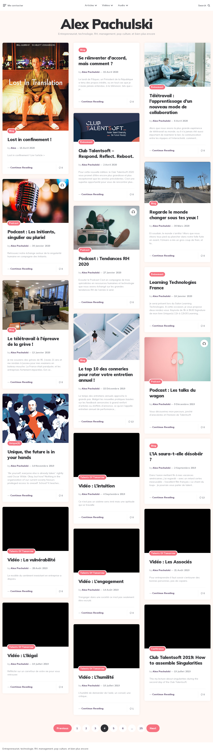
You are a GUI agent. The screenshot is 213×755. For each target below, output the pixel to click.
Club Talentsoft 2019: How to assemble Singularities (177, 660)
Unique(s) (14, 443)
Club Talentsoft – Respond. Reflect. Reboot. (106, 153)
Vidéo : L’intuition (97, 486)
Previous (62, 728)
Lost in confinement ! (29, 139)
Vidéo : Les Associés (170, 562)
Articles (89, 5)
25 (141, 728)
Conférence (157, 648)
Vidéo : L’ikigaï (22, 655)
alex (13, 148)
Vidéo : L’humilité (96, 677)
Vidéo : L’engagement (101, 581)
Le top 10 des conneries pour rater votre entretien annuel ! (106, 374)
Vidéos (106, 5)
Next (153, 728)
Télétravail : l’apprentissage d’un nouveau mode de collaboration (170, 104)
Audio (121, 5)
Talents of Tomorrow (92, 477)
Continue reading (21, 167)
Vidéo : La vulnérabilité (31, 560)
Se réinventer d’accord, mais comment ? (103, 60)
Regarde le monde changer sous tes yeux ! (173, 214)
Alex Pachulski (106, 24)
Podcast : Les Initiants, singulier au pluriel (31, 234)
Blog (11, 131)
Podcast (13, 223)
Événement (157, 87)
